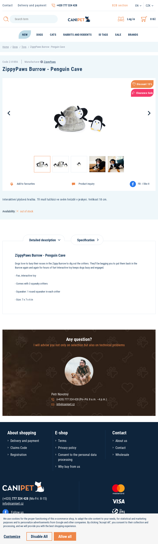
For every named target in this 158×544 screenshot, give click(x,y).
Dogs (15, 47)
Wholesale (122, 454)
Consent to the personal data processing (77, 457)
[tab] (44, 238)
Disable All (39, 536)
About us (121, 440)
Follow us (17, 512)
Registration (18, 454)
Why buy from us (69, 466)
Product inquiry (86, 184)
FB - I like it (143, 184)
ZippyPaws (50, 62)
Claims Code (18, 447)
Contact (7, 5)
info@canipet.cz (65, 404)
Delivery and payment (32, 5)
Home (5, 47)
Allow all (65, 536)
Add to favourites (26, 184)
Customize (12, 536)
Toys (23, 47)
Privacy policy (67, 447)
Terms (62, 440)
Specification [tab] (87, 240)
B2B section (120, 5)
